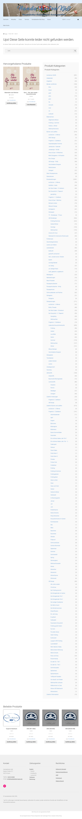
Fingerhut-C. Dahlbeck (54, 399)
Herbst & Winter (55, 492)
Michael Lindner (53, 203)
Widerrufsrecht (60, 781)
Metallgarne (50, 274)
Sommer (53, 340)
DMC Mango (52, 137)
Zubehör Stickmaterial (52, 694)
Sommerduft (54, 554)
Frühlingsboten (55, 474)
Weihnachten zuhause (56, 682)
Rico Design (52, 158)
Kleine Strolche (54, 513)
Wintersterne (54, 691)
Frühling (53, 328)
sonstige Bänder (53, 262)
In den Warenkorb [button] (31, 104)
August (52, 420)
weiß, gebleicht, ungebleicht (56, 271)
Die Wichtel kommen (56, 608)
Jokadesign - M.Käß (54, 149)
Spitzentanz (54, 670)
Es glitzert (53, 617)
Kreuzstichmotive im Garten (58, 518)
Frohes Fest (54, 462)
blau (50, 87)
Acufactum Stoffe (51, 75)
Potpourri (53, 539)
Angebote (49, 81)
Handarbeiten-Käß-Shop (38, 19)
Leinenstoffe (52, 382)
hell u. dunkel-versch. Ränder (56, 257)
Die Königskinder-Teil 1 (57, 596)
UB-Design (51, 402)
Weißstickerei (52, 167)
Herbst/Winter (54, 224)
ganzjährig (53, 194)
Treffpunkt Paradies (56, 676)
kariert (50, 260)
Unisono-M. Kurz (53, 233)
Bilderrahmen (50, 117)
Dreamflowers (54, 611)
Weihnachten (54, 230)
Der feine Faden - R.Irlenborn (56, 310)
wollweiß (51, 114)
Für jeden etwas (55, 632)
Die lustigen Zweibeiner (57, 602)
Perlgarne (51, 298)
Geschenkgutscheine (52, 242)
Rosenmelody (54, 658)
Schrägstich (52, 209)
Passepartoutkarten (52, 283)
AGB (57, 775)
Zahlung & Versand (61, 769)
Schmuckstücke (55, 542)
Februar (53, 447)
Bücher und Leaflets (52, 131)
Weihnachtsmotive (54, 128)
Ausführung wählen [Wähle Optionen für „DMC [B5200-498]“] (70, 741)
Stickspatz (51, 212)
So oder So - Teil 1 (55, 661)
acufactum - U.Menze (54, 134)
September (53, 548)
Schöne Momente (55, 545)
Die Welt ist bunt (55, 605)
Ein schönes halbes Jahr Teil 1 (59, 438)
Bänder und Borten (52, 84)
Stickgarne (49, 295)
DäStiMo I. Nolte (53, 185)
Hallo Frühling (54, 635)
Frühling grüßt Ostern (56, 626)
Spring (52, 557)
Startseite (5, 19)
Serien (52, 337)
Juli (51, 504)
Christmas (53, 587)
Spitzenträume (54, 673)
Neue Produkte (51, 280)
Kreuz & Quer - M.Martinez (56, 152)
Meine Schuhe (54, 652)
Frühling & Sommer (56, 471)
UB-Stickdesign (53, 218)
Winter (52, 346)
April (52, 417)
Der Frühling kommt (56, 590)
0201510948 (11, 777)
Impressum (59, 778)
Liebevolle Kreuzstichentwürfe (57, 325)
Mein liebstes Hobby (56, 647)
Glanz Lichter (54, 480)
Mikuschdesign (53, 349)
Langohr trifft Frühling (56, 641)
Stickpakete (50, 355)
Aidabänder (50, 78)
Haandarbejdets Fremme (55, 143)
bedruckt (51, 251)
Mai (52, 525)
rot (49, 111)
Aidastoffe (51, 376)
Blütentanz (53, 429)
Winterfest (53, 569)
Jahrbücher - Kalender (54, 146)
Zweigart (51, 170)
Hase (52, 483)
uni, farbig (51, 265)
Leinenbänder (50, 248)
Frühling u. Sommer (54, 123)
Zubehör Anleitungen (52, 396)
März (52, 527)
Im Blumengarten (55, 498)
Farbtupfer (53, 620)
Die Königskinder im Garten (58, 593)
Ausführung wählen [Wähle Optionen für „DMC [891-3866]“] (31, 741)
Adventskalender (55, 414)
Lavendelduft (54, 644)
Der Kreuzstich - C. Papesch (56, 313)
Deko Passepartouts (52, 173)
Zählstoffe (49, 373)
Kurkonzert (53, 638)
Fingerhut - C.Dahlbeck (55, 140)
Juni (52, 507)
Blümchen (53, 423)
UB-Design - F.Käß (53, 161)
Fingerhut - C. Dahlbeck (55, 197)
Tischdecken (50, 358)
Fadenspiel (53, 444)
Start (6, 33)
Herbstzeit (53, 495)
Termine (27, 19)
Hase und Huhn (55, 486)
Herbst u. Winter (53, 126)
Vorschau (49, 370)
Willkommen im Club (56, 685)
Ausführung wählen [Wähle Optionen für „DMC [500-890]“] (50, 741)
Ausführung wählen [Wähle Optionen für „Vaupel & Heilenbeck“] (11, 741)
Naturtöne (53, 530)
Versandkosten (12, 100)
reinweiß (51, 105)
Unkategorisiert (51, 367)
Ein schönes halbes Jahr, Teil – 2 (59, 441)
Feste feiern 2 (54, 456)
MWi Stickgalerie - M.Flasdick (56, 155)
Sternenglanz (54, 560)
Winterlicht (53, 572)
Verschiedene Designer (55, 164)
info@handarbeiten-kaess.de (14, 779)
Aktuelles (13, 19)
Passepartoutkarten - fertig (54, 286)
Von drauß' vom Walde (57, 679)
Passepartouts (50, 289)
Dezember (53, 435)
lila (49, 102)
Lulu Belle (53, 334)
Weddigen (53, 391)
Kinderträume (54, 510)
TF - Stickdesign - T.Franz (55, 215)
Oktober (53, 536)
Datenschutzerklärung (62, 772)
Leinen (50, 364)
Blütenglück (54, 426)
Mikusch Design (53, 206)
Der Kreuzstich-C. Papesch (56, 191)
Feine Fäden (54, 450)
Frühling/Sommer (55, 221)
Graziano (53, 385)
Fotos (20, 19)
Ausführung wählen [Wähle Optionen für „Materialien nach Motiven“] (11, 103)
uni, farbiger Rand (53, 268)
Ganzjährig (53, 316)
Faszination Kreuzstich (57, 623)
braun (50, 90)
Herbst (52, 331)
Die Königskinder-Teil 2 (57, 599)
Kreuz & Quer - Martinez (55, 200)
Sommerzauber (55, 667)
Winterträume (54, 575)
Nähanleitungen (51, 277)
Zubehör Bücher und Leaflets (54, 405)
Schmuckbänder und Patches (54, 292)
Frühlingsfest (54, 477)
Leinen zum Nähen (52, 245)
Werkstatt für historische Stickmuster (59, 236)
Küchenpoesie (54, 521)
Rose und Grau (54, 655)
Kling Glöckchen (55, 516)
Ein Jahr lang (54, 614)
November (53, 533)
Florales (53, 459)
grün (50, 99)
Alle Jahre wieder (55, 584)
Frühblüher (53, 465)
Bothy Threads (52, 307)
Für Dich (53, 629)
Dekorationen (50, 176)
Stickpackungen (51, 301)
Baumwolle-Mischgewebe (55, 379)
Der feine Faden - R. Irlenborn (56, 188)
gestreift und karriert (54, 254)
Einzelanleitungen (51, 179)
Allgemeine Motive (53, 120)
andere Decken (53, 361)
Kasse (49, 19)
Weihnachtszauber (55, 563)
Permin (52, 388)
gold (50, 93)
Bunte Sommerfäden (56, 432)
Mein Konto (6, 25)
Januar (52, 501)
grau (50, 96)
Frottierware (50, 239)
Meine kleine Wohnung (57, 650)
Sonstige (53, 227)
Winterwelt (53, 578)
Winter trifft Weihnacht (57, 688)
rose (50, 108)
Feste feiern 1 (54, 453)
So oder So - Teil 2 (55, 664)
